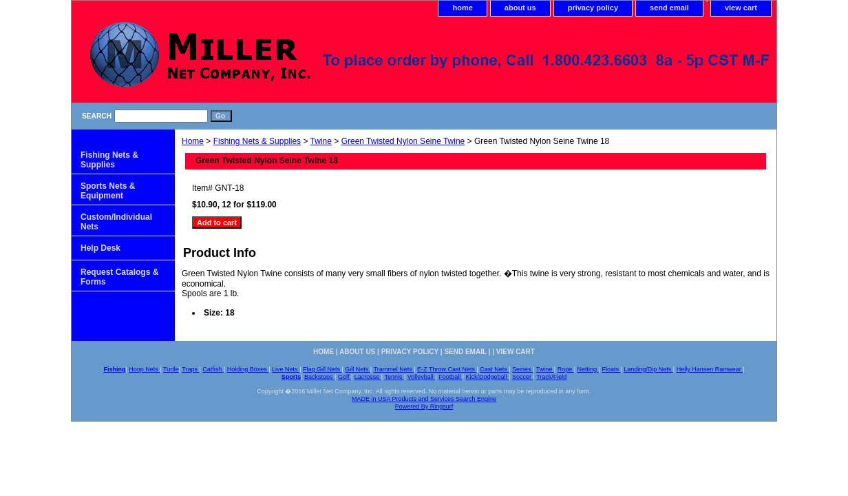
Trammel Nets (394, 369)
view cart (741, 7)
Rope (566, 369)
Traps (190, 369)
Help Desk (100, 248)
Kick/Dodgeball (487, 376)
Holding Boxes (248, 369)
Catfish (213, 369)
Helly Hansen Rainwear (710, 369)
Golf (344, 376)
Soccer (522, 376)
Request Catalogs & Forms (119, 277)
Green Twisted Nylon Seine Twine (403, 141)
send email (669, 7)
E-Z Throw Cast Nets (446, 369)
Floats (611, 369)
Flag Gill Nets (322, 369)
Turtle (171, 369)
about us (520, 7)
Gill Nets (357, 369)
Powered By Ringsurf (424, 406)
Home (193, 141)
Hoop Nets (144, 369)
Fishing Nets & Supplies (257, 141)
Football (450, 376)
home (462, 7)
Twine (321, 141)
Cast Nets (494, 369)
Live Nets (285, 369)
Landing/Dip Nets (648, 369)
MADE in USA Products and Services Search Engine (424, 398)
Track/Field (551, 376)
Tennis (394, 376)
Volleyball (421, 376)
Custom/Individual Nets (116, 221)
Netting (588, 369)
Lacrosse (367, 376)
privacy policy (593, 7)
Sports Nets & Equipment (108, 190)
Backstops (319, 376)
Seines (522, 369)
